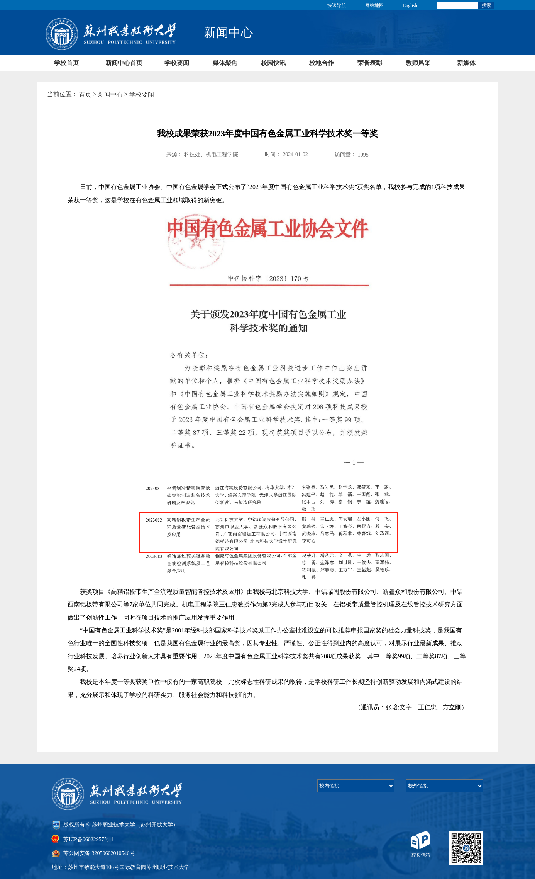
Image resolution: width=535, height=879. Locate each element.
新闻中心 (110, 94)
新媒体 (466, 63)
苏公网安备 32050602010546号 (99, 853)
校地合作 (321, 63)
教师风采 (418, 63)
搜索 (486, 5)
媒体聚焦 (225, 63)
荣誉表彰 (369, 63)
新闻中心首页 (123, 63)
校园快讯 (273, 63)
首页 (85, 94)
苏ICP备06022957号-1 (88, 839)
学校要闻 (176, 63)
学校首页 (66, 63)
